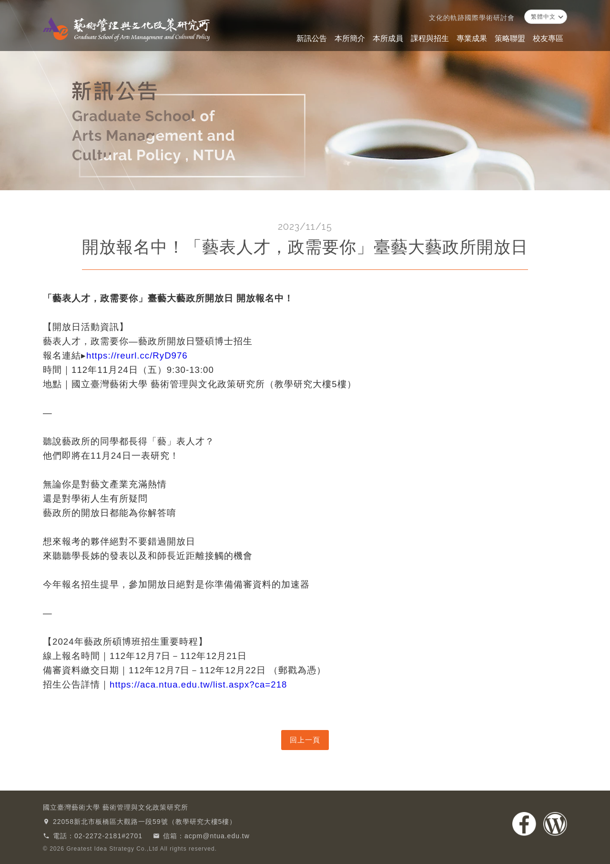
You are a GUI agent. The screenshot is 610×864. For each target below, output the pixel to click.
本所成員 (388, 38)
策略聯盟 (510, 38)
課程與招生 (430, 38)
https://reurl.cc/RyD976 (137, 355)
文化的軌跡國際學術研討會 (472, 17)
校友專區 (548, 38)
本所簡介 (350, 38)
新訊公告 (311, 38)
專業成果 (472, 38)
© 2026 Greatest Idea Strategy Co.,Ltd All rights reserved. (130, 849)
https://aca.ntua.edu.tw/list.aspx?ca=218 (198, 684)
